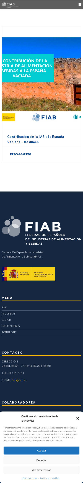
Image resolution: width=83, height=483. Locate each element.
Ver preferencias (41, 469)
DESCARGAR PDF (20, 154)
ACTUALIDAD (9, 332)
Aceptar (41, 450)
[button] (77, 418)
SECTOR (6, 319)
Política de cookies (30, 478)
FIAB (4, 307)
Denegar (41, 460)
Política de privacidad (49, 478)
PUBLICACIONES (11, 326)
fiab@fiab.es (19, 380)
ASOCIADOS (8, 313)
